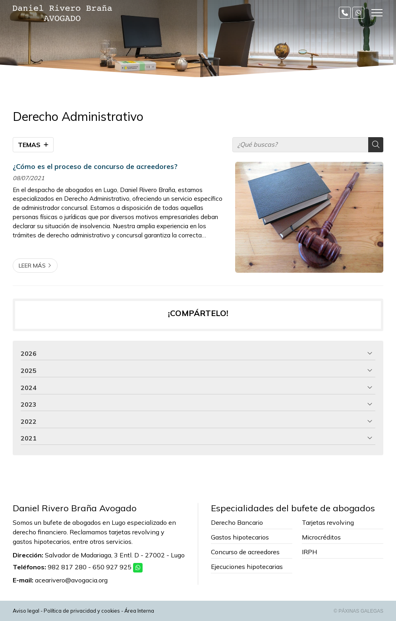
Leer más (32, 265)
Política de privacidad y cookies (82, 610)
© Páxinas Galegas (358, 611)
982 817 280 (67, 567)
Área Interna (139, 610)
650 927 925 (112, 567)
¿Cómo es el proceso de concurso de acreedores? (95, 166)
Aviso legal (26, 610)
